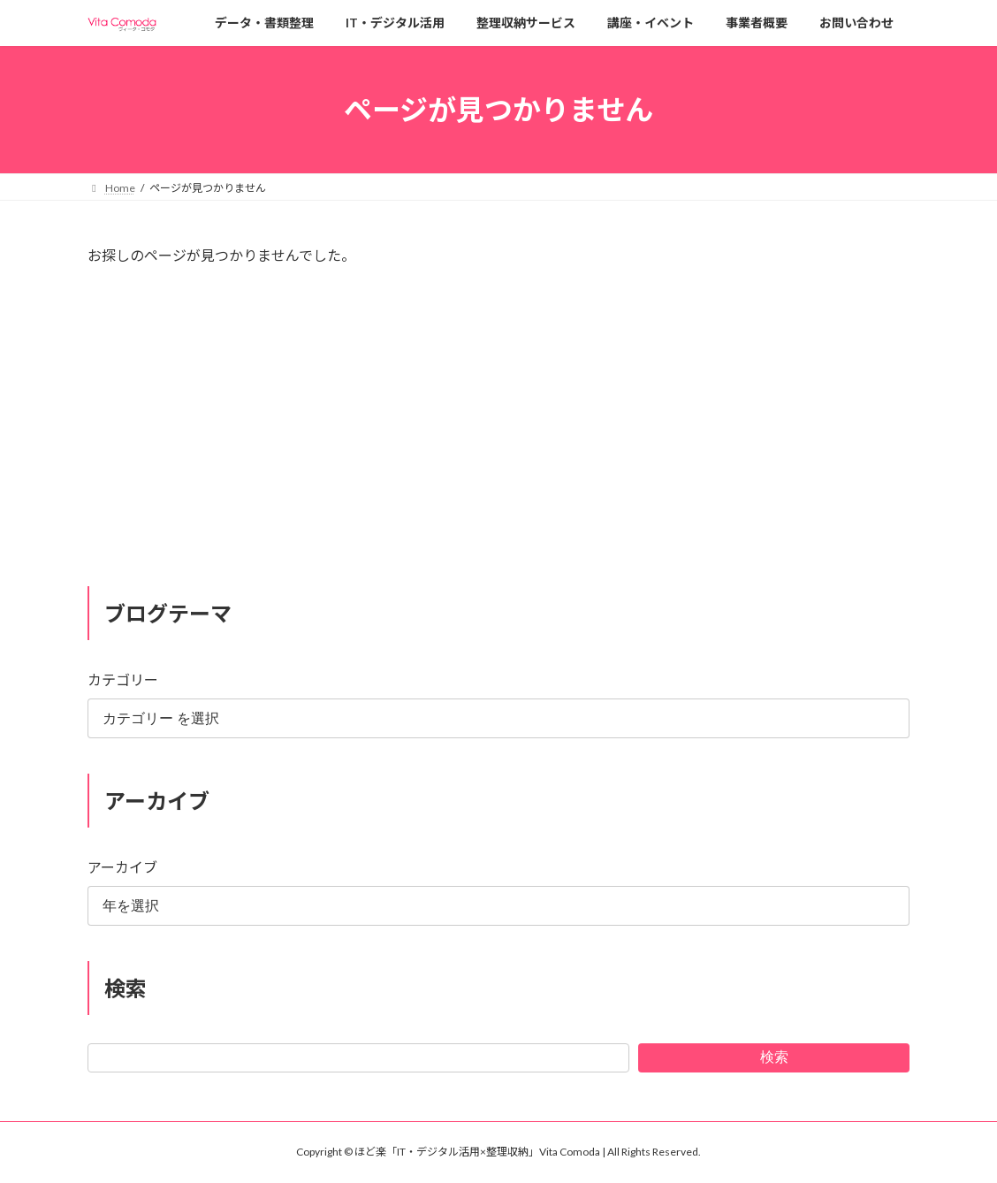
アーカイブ (122, 867)
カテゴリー (123, 679)
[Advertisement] (498, 434)
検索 (774, 1056)
